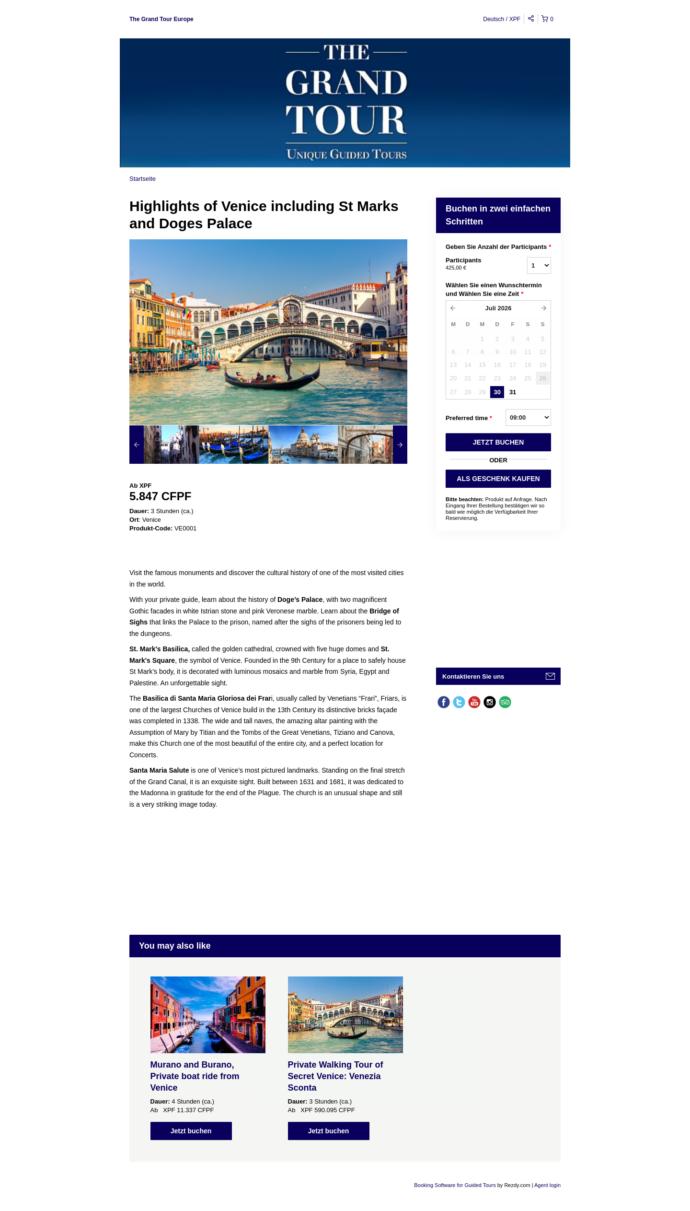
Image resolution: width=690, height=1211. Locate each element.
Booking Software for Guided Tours (455, 1185)
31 (512, 392)
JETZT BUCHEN (498, 442)
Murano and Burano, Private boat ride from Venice (195, 1076)
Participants (474, 264)
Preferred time (469, 418)
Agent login (547, 1185)
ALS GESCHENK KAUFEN (498, 478)
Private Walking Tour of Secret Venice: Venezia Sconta (335, 1076)
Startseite (142, 178)
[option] (164, 444)
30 (497, 392)
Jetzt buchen (191, 1131)
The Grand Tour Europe (161, 19)
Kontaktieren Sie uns (473, 676)
